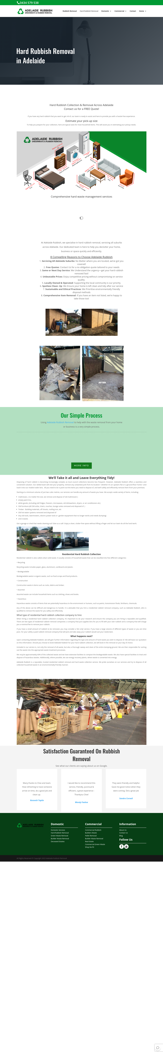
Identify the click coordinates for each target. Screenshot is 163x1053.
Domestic (105, 11)
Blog (121, 836)
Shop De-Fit (89, 847)
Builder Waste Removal (60, 838)
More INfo (81, 465)
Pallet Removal (91, 836)
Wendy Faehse (81, 802)
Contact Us (123, 833)
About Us (122, 830)
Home (141, 11)
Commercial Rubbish (93, 830)
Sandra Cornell (126, 798)
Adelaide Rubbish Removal (60, 422)
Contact (133, 11)
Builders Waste (91, 833)
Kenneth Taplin (37, 800)
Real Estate (89, 841)
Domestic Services (58, 830)
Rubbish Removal (70, 11)
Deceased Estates (58, 841)
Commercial (119, 11)
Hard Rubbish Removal (89, 11)
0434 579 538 (29, 3)
